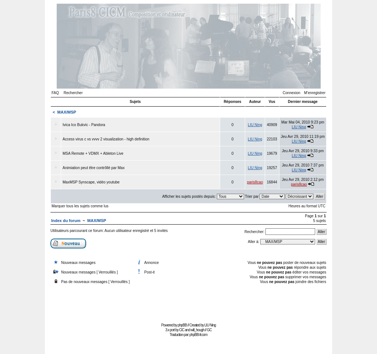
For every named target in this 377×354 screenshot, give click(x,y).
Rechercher (73, 93)
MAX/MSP (66, 112)
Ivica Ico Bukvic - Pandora (84, 125)
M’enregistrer (314, 93)
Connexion (291, 93)
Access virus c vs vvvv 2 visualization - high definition (106, 139)
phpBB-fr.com (199, 335)
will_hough (197, 330)
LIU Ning (255, 125)
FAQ (55, 93)
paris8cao (255, 182)
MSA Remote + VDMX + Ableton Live (93, 153)
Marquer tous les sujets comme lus (80, 206)
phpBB (182, 325)
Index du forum (65, 220)
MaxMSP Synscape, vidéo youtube (91, 182)
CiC (181, 330)
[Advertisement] (188, 304)
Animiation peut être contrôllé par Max (93, 168)
